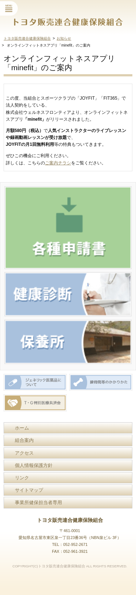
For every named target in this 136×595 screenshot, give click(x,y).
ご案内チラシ (58, 162)
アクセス (24, 453)
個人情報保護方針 (34, 465)
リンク (22, 477)
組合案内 (24, 440)
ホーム (22, 428)
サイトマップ (29, 490)
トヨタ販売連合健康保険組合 (27, 38)
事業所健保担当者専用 (38, 502)
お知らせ (64, 38)
